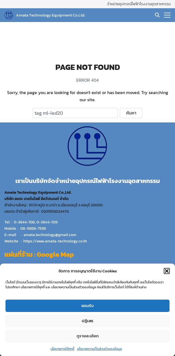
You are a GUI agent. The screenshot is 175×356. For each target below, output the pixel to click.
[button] (167, 272)
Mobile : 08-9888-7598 (25, 228)
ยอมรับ (87, 307)
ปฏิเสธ (87, 322)
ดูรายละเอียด (88, 338)
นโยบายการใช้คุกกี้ (62, 350)
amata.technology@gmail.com (50, 235)
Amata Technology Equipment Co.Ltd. (50, 15)
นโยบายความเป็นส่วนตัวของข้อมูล (99, 350)
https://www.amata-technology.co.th (55, 241)
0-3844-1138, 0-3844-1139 (36, 222)
